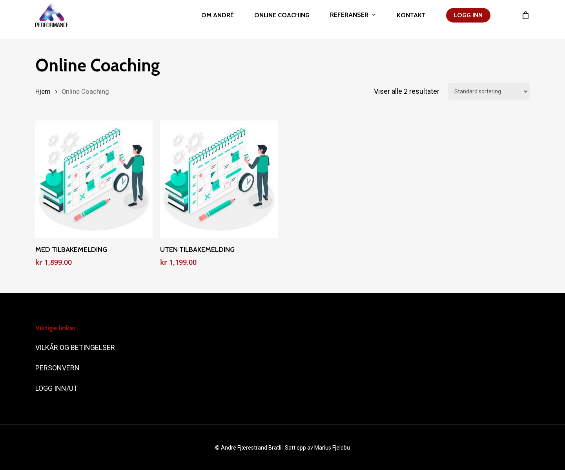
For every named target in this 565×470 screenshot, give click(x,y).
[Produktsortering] (489, 91)
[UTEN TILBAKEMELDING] (218, 179)
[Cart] (525, 19)
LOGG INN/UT (57, 388)
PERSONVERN (57, 368)
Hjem (43, 91)
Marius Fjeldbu (332, 447)
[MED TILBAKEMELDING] (94, 179)
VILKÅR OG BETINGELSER (76, 347)
